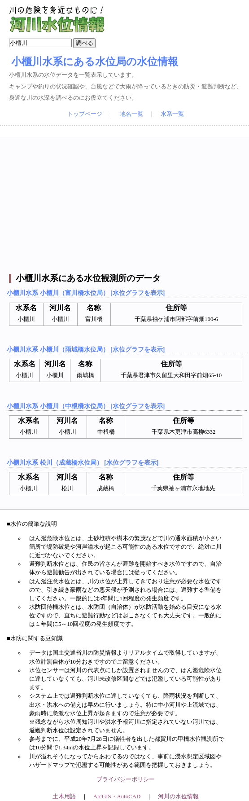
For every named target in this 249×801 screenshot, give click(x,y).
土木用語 (64, 796)
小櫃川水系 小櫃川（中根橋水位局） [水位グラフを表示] (86, 405)
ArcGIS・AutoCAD (116, 796)
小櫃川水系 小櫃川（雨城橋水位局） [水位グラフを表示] (86, 349)
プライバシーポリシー (125, 779)
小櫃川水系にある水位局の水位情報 (94, 61)
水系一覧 (172, 114)
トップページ (84, 114)
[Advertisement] (126, 200)
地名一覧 (131, 114)
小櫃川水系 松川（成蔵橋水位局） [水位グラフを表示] (82, 462)
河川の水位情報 (178, 796)
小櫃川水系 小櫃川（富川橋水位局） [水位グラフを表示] (86, 292)
